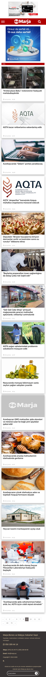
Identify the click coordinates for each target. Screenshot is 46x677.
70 (11, 623)
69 (7, 623)
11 (35, 619)
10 (31, 619)
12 (39, 619)
